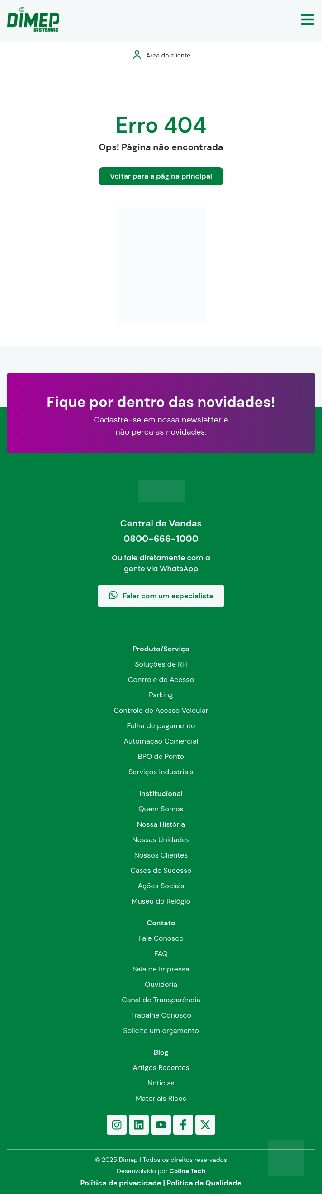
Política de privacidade (120, 1183)
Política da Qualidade (204, 1183)
